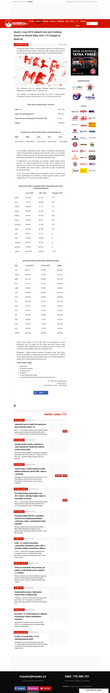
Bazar (72, 21)
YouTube (47, 679)
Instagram (34, 679)
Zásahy (31, 21)
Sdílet (41, 393)
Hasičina (38, 21)
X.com (34, 684)
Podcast (52, 21)
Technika (45, 21)
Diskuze (83, 21)
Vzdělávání (60, 21)
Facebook (21, 679)
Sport (67, 21)
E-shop (77, 23)
